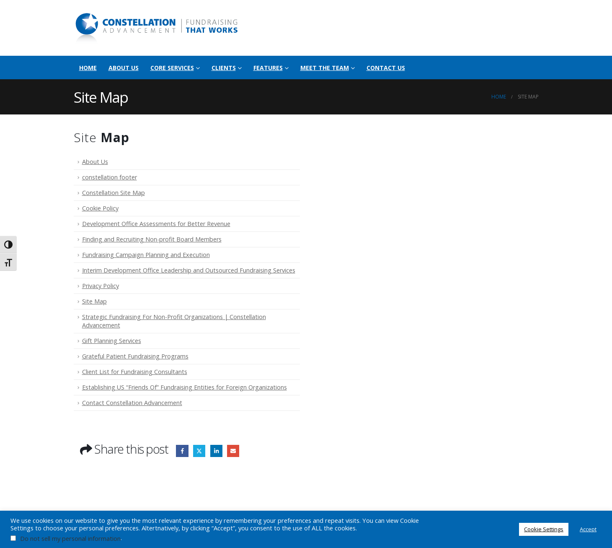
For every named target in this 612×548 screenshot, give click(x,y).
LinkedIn (216, 451)
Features (268, 68)
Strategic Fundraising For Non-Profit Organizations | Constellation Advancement (174, 321)
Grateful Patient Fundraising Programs (135, 356)
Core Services (172, 68)
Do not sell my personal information (70, 538)
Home (88, 68)
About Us (123, 68)
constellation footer (109, 177)
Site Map (94, 301)
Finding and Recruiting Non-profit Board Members (152, 239)
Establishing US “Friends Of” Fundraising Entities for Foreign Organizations (184, 387)
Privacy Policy (100, 286)
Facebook (182, 451)
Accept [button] (588, 529)
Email (233, 451)
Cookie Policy (100, 208)
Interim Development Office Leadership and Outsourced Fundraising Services (188, 270)
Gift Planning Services (111, 341)
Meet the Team (324, 68)
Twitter (199, 451)
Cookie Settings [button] (543, 529)
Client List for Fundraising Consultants (134, 372)
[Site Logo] (157, 27)
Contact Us (386, 68)
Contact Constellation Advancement (132, 403)
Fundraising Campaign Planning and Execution (146, 255)
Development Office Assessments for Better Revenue (156, 224)
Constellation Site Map (113, 193)
